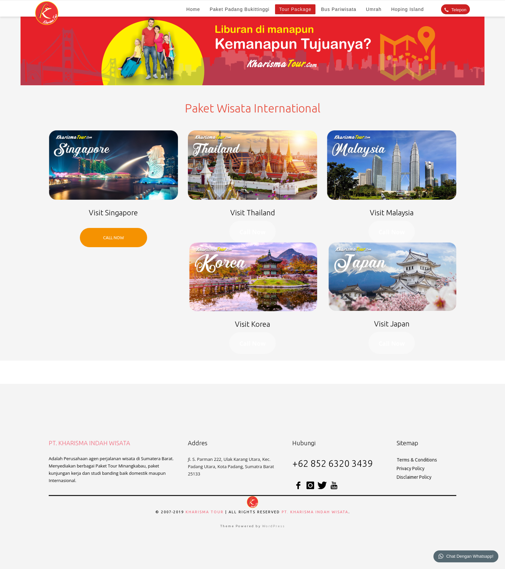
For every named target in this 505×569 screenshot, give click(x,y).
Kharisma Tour (205, 512)
